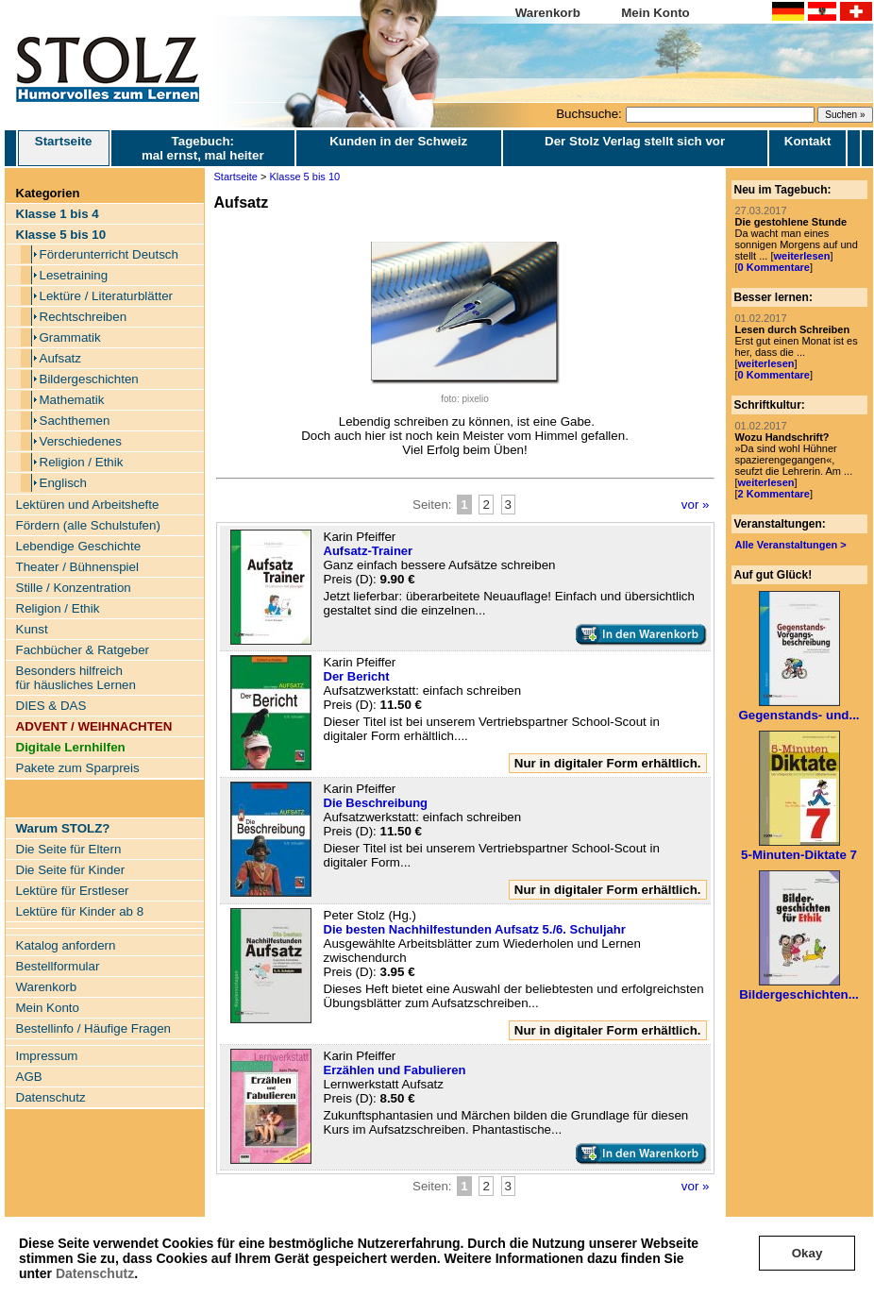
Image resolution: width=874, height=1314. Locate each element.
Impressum (47, 1056)
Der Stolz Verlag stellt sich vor (635, 141)
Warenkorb (547, 13)
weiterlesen (801, 255)
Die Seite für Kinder (71, 870)
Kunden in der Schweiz (398, 141)
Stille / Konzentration (73, 588)
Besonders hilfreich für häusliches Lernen (76, 678)
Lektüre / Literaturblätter (107, 296)
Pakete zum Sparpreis (78, 768)
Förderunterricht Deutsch (109, 254)
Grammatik (70, 337)
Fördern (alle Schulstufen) (88, 525)
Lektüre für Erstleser (72, 891)
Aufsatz (60, 358)
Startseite (63, 148)
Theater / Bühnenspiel (77, 567)
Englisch (63, 483)
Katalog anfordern (66, 945)
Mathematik (72, 400)
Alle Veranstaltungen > (791, 544)
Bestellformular (58, 966)
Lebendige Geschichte (79, 546)
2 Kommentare (774, 493)
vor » (695, 504)
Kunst (32, 629)
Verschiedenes (81, 441)
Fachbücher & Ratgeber (83, 650)
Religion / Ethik (82, 462)
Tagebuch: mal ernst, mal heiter (203, 148)
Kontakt (808, 141)
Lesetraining (74, 275)
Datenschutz (95, 1273)
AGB (29, 1077)
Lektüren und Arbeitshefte (88, 504)
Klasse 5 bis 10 (305, 176)
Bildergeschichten (89, 379)
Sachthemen (75, 420)
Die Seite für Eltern (69, 849)
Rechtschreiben (83, 317)
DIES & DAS (51, 706)
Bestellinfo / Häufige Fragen (93, 1028)
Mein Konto (655, 13)
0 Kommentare (774, 267)
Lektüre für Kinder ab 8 (80, 911)
